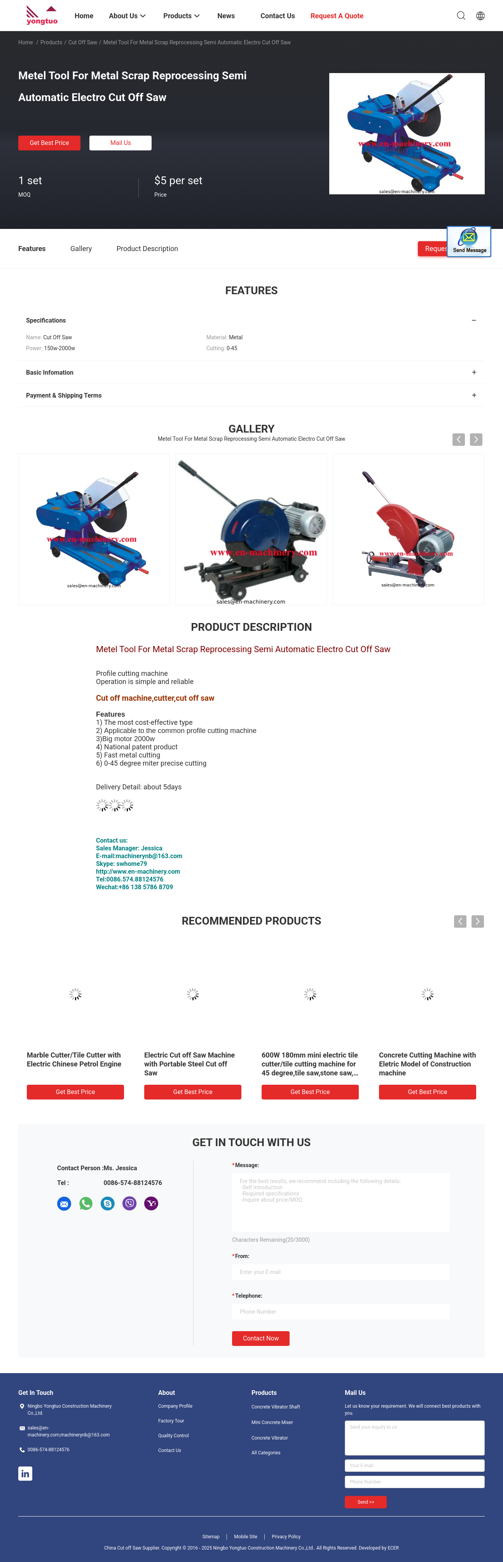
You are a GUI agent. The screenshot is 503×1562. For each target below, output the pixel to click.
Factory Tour (171, 1421)
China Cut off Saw (122, 1548)
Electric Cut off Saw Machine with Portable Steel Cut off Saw (189, 1064)
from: (242, 1256)
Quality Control (173, 1435)
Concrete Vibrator (269, 1438)
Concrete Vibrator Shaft (275, 1407)
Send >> (366, 1502)
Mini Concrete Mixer (272, 1422)
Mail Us (120, 143)
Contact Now (261, 1338)
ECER (393, 1548)
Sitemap (211, 1536)
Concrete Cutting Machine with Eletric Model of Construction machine (427, 1064)
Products (51, 42)
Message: (247, 1165)
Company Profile (175, 1406)
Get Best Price (49, 143)
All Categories (265, 1453)
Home (25, 42)
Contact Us (169, 1450)
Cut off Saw (82, 42)
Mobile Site (245, 1536)
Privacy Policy (286, 1536)
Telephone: (248, 1296)
